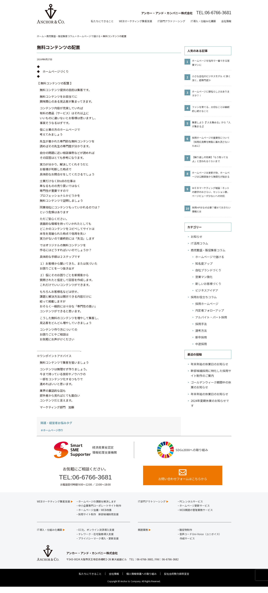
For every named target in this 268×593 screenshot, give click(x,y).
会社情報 (226, 21)
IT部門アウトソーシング (171, 21)
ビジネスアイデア (206, 290)
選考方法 (201, 330)
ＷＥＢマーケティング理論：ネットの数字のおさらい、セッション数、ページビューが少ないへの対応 (210, 192)
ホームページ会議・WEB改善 (95, 516)
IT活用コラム (199, 243)
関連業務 (143, 536)
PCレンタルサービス (191, 507)
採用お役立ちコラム (204, 297)
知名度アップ (204, 263)
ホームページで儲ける (209, 257)
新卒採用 (201, 337)
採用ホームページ (206, 303)
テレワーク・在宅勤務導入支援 (96, 540)
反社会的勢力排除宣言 (176, 580)
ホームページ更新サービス (194, 512)
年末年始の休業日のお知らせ (209, 364)
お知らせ (196, 236)
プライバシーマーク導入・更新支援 (98, 544)
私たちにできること (102, 21)
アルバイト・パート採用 (211, 317)
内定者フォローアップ (209, 310)
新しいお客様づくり (208, 283)
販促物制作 (185, 536)
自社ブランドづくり (208, 270)
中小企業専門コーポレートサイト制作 (99, 512)
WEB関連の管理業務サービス (196, 516)
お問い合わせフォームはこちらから (182, 480)
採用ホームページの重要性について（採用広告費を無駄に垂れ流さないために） (210, 141)
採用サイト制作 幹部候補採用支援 (98, 520)
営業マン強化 (204, 277)
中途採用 (201, 344)
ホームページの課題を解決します (97, 507)
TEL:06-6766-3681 (213, 12)
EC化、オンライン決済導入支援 (96, 536)
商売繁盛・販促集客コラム (208, 250)
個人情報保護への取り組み (141, 580)
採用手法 (201, 324)
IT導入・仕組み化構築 (203, 21)
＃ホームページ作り (51, 430)
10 (187, 208)
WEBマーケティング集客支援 (135, 21)
